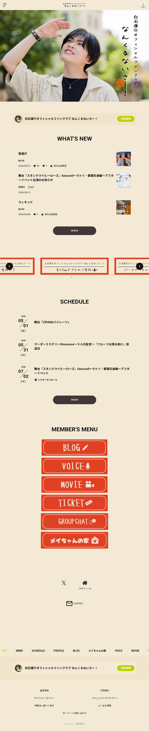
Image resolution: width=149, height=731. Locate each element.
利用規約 (104, 690)
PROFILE (59, 650)
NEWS (19, 650)
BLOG (77, 650)
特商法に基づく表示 (44, 705)
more (74, 230)
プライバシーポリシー (44, 698)
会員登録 (126, 118)
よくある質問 (104, 705)
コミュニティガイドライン (105, 698)
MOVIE (136, 650)
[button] (9, 266)
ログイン (143, 5)
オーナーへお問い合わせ (74, 713)
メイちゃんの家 (98, 650)
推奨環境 (44, 690)
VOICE (119, 650)
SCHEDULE (38, 650)
